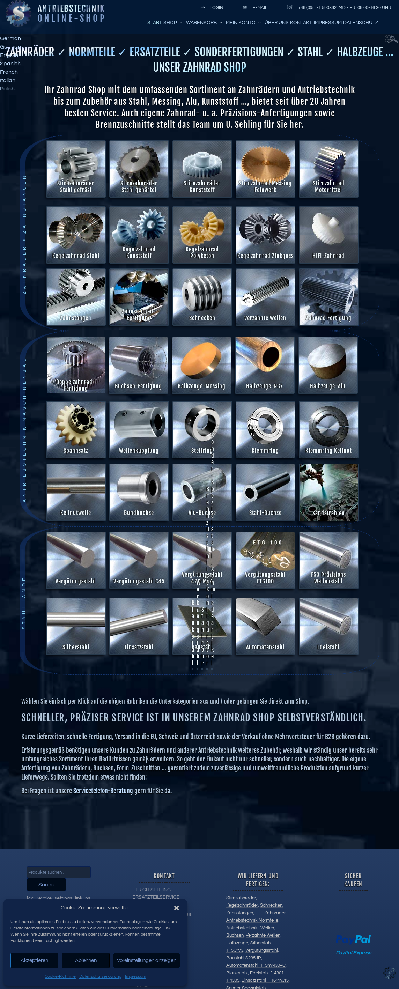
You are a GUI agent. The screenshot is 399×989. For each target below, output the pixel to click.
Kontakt (301, 22)
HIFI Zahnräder (270, 912)
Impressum (135, 976)
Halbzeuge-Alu (327, 386)
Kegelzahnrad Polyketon (202, 252)
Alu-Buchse (261, 436)
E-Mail (253, 8)
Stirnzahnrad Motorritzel (329, 186)
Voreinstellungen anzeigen (146, 960)
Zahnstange (74, 318)
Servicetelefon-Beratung (103, 695)
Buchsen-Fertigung (138, 386)
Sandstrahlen (271, 430)
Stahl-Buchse (266, 430)
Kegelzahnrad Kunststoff (138, 252)
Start (154, 22)
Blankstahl (192, 537)
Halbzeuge (237, 942)
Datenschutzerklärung (100, 976)
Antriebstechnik (71, 8)
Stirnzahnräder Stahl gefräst (75, 186)
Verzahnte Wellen (265, 318)
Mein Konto (244, 22)
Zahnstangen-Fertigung (139, 315)
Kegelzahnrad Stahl (75, 255)
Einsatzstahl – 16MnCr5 (265, 980)
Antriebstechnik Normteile (252, 920)
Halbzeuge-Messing (201, 386)
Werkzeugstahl (198, 527)
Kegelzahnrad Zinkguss (265, 255)
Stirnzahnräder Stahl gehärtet (138, 186)
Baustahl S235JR (243, 957)
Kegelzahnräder (242, 905)
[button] (176, 908)
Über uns (277, 22)
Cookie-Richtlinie (60, 976)
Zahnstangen (239, 912)
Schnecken (202, 318)
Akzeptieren (34, 960)
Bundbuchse (227, 512)
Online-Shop (72, 18)
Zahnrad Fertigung (329, 318)
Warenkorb (204, 22)
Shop (173, 22)
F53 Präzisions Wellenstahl (213, 457)
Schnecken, (271, 905)
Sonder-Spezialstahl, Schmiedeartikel (213, 454)
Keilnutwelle (163, 512)
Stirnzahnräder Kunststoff (202, 186)
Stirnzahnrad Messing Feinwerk (265, 186)
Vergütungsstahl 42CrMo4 (203, 464)
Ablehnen (86, 960)
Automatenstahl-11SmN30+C (256, 965)
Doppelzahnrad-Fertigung (75, 385)
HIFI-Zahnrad (328, 255)
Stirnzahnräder (241, 897)
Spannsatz (75, 450)
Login (210, 8)
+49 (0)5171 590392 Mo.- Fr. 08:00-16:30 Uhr (337, 8)
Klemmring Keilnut (328, 450)
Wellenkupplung (138, 450)
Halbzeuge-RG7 (264, 386)
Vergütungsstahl (261, 950)
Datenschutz (360, 22)
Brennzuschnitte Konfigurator (207, 480)
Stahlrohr (202, 541)
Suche (46, 884)
